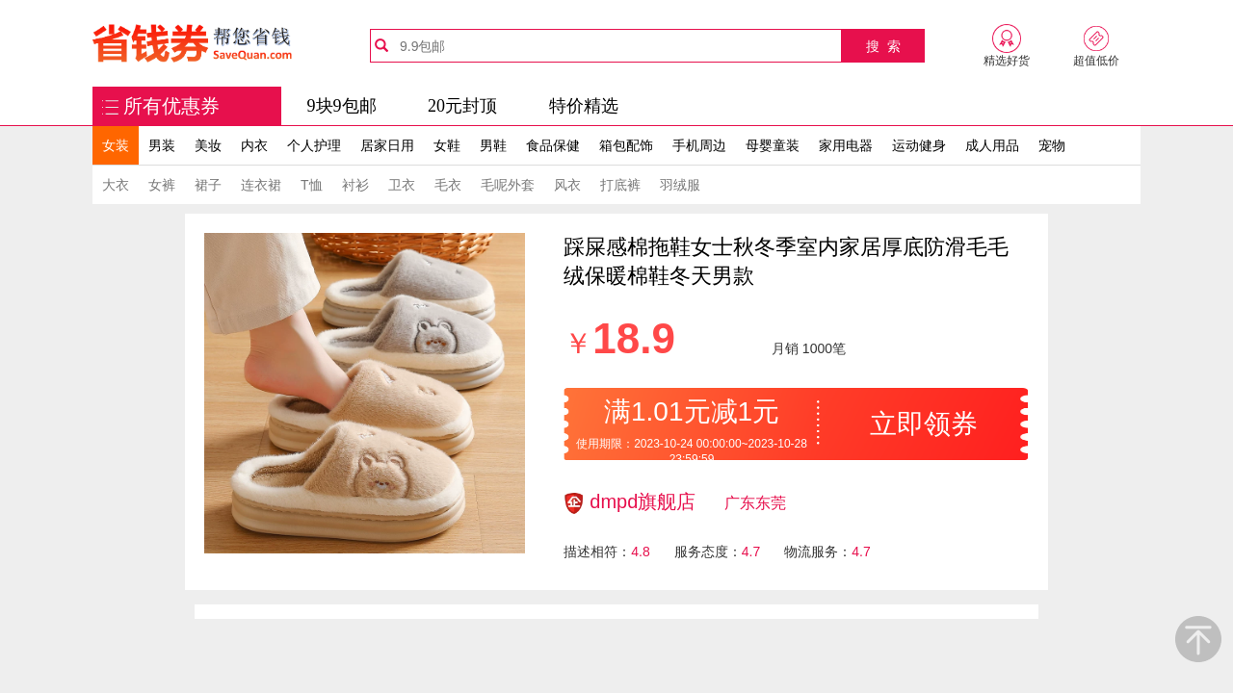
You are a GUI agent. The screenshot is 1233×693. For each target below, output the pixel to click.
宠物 (1051, 145)
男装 (161, 145)
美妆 (208, 145)
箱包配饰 (626, 145)
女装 (115, 145)
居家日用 (387, 145)
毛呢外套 (508, 184)
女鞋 (446, 145)
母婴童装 (773, 145)
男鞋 (493, 145)
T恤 (312, 184)
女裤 (161, 184)
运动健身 (919, 145)
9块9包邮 (342, 106)
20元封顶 (462, 106)
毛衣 (447, 184)
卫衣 (401, 184)
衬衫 (355, 184)
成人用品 (992, 145)
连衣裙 (261, 184)
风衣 (567, 184)
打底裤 (620, 184)
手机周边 (699, 145)
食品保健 (553, 145)
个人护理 (314, 145)
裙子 (208, 184)
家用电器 (846, 145)
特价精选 (583, 106)
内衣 (254, 145)
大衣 (115, 184)
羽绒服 (680, 184)
